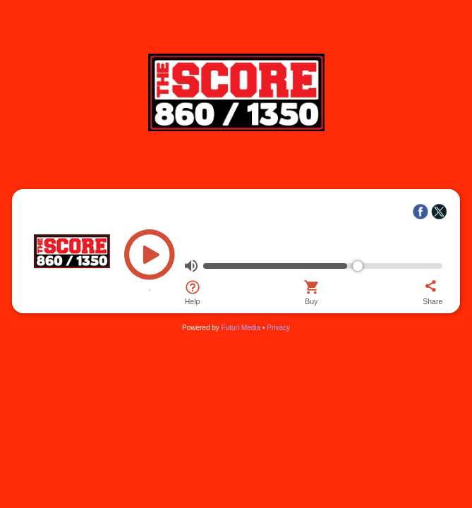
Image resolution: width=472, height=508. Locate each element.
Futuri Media (241, 328)
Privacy (278, 328)
